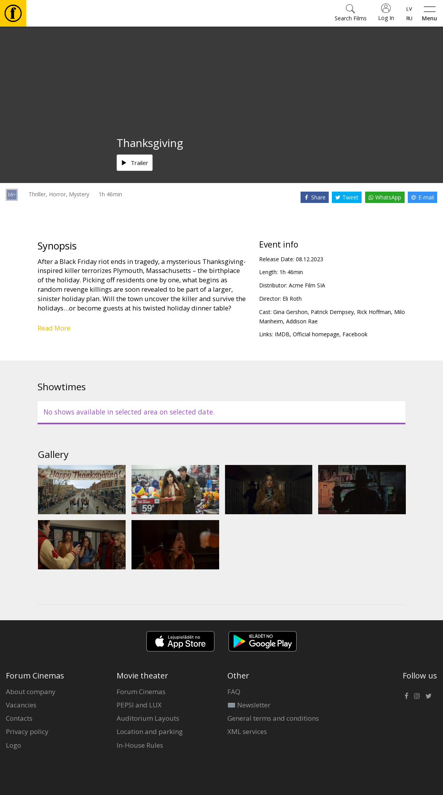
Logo (13, 745)
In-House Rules (140, 745)
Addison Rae (302, 321)
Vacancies (21, 704)
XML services (247, 731)
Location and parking (150, 731)
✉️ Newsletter (248, 704)
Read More (54, 327)
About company (31, 691)
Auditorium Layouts (148, 718)
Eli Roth (292, 298)
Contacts (19, 718)
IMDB (282, 334)
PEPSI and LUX (139, 704)
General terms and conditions (273, 718)
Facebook (354, 334)
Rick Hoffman (374, 312)
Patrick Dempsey (332, 312)
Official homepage (316, 334)
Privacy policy (27, 731)
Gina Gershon (290, 312)
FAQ (233, 691)
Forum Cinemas (141, 691)
